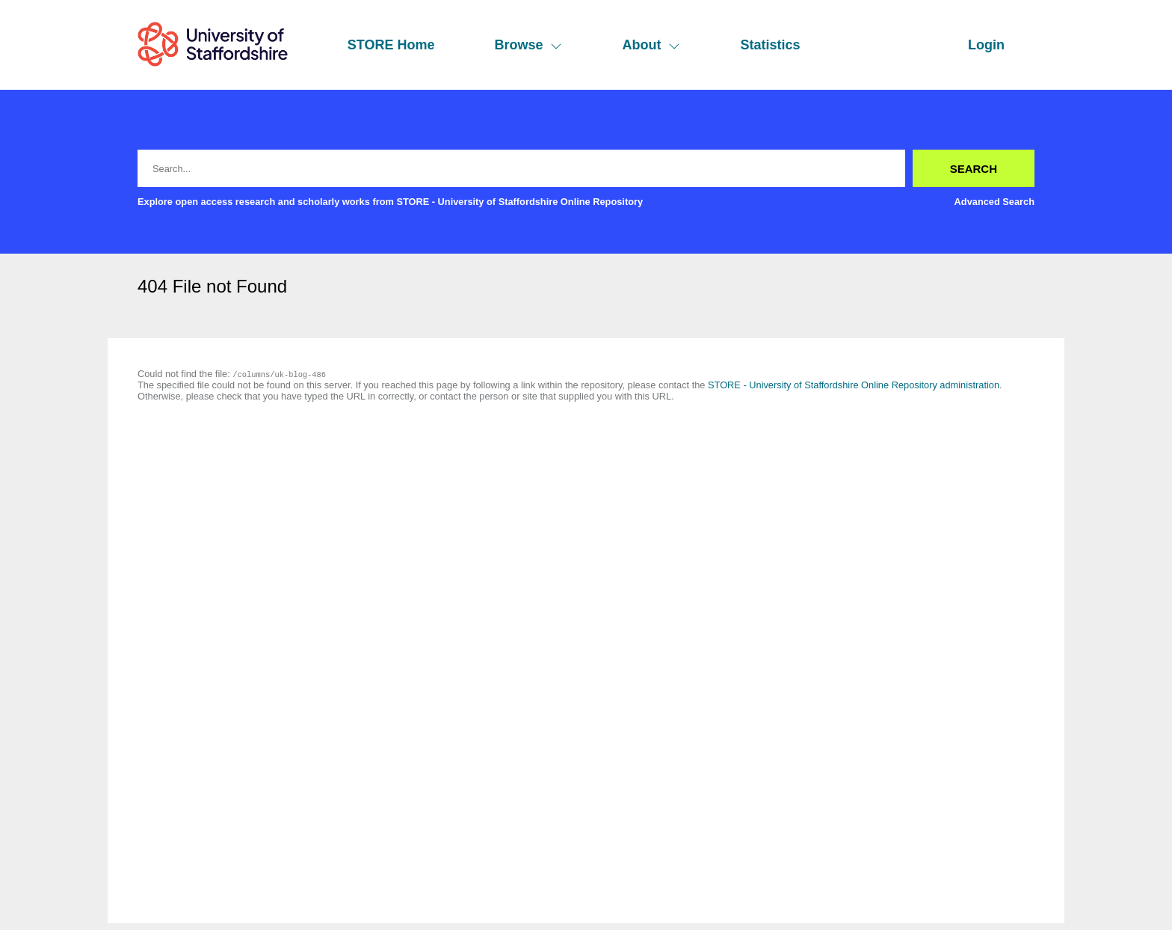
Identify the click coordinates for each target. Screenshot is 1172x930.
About (651, 44)
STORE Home (391, 44)
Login (986, 44)
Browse (528, 44)
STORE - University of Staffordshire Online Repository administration (853, 385)
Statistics (770, 44)
